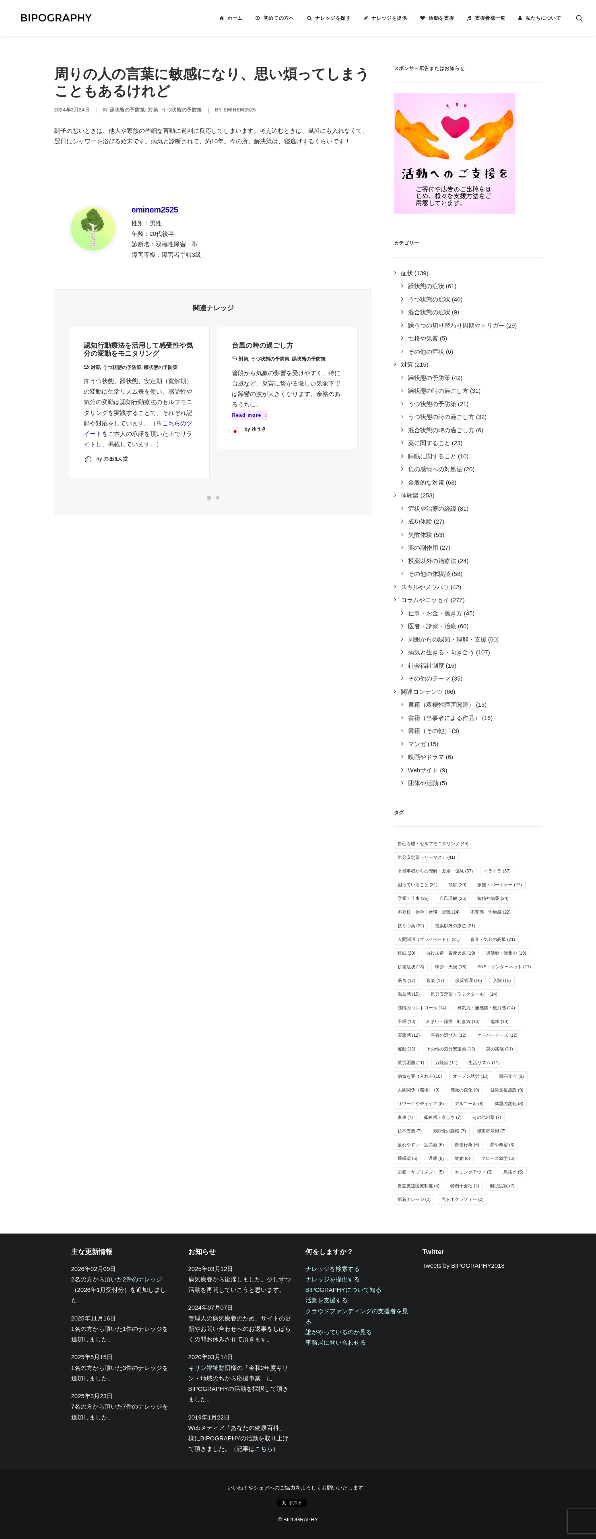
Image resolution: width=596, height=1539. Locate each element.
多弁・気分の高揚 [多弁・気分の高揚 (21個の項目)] (492, 939)
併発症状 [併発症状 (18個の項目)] (411, 966)
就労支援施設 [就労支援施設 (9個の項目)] (507, 1089)
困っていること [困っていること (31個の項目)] (418, 884)
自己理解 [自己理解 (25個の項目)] (452, 898)
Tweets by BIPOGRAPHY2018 (464, 1265)
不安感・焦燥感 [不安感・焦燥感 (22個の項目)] (490, 912)
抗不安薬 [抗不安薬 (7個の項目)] (410, 1130)
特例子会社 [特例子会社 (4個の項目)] (464, 1185)
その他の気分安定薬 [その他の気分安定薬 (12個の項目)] (450, 1048)
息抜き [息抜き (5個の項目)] (513, 1172)
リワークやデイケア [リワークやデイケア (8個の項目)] (421, 1103)
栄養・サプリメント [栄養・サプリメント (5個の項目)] (421, 1172)
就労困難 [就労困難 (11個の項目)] (411, 1062)
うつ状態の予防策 (181, 110)
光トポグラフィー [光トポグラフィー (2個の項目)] (462, 1199)
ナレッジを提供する (332, 1279)
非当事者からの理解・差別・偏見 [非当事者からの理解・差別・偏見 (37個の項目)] (435, 871)
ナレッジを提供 (389, 18)
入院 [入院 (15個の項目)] (502, 980)
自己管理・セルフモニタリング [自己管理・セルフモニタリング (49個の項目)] (433, 843)
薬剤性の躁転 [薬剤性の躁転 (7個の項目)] (449, 1130)
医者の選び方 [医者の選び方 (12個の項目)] (448, 1035)
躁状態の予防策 (127, 110)
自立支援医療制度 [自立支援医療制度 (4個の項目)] (419, 1185)
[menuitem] (231, 18)
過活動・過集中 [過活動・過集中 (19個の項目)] (506, 953)
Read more (249, 444)
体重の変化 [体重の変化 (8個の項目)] (509, 1103)
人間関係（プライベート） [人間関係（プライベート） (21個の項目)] (429, 939)
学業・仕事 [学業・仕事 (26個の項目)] (413, 898)
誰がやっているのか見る (338, 1332)
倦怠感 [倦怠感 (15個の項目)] (409, 994)
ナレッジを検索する (332, 1268)
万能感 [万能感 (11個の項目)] (446, 1062)
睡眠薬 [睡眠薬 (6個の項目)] (408, 1158)
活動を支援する (326, 1300)
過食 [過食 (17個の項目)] (407, 980)
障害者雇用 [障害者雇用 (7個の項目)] (491, 1130)
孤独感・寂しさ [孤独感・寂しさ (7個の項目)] (443, 1117)
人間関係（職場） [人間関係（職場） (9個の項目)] (419, 1089)
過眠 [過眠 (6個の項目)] (436, 1158)
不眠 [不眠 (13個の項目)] (407, 1021)
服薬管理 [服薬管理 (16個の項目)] (468, 980)
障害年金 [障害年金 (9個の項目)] (511, 1076)
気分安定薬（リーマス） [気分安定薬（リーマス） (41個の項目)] (427, 857)
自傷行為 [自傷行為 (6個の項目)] (467, 1144)
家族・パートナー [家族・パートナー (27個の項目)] (499, 884)
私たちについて (543, 18)
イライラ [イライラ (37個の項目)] (497, 871)
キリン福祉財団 (209, 1367)
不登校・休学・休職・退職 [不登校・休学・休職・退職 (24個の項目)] (429, 912)
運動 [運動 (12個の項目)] (407, 1048)
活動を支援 (441, 18)
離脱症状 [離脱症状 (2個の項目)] (502, 1185)
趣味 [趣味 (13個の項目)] (500, 1021)
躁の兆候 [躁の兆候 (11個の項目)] (499, 1048)
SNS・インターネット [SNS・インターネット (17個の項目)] (504, 966)
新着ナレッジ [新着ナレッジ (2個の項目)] (414, 1199)
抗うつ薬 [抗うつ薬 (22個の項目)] (411, 925)
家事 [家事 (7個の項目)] (405, 1117)
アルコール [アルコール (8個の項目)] (469, 1103)
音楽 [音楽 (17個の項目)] (435, 980)
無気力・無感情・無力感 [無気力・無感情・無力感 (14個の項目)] (486, 1007)
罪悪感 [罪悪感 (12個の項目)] (409, 1035)
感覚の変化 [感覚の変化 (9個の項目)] (464, 1089)
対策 (153, 110)
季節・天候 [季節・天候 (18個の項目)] (450, 966)
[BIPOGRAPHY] (49, 18)
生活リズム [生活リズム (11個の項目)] (484, 1062)
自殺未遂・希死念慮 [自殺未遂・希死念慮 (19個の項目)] (450, 953)
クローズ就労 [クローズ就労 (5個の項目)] (498, 1158)
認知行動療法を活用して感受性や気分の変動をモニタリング (138, 363)
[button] (579, 18)
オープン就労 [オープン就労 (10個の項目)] (471, 1076)
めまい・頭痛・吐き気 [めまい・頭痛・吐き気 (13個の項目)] (453, 1021)
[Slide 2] (217, 498)
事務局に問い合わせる (335, 1342)
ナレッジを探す (333, 18)
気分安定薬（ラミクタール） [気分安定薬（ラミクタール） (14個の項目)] (464, 994)
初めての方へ (279, 18)
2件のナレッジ (142, 1279)
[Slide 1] (208, 498)
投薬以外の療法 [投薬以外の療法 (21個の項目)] (455, 925)
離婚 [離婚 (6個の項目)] (462, 1158)
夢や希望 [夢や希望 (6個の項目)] (502, 1144)
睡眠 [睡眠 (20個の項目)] (407, 953)
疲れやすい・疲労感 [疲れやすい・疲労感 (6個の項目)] (421, 1144)
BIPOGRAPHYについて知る (343, 1289)
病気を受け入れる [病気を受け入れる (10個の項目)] (420, 1076)
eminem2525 (239, 110)
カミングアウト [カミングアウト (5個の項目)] (474, 1172)
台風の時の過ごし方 (262, 374)
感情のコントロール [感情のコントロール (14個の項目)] (422, 1007)
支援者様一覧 (490, 18)
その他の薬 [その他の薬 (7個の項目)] (486, 1117)
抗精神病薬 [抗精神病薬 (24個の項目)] (493, 898)
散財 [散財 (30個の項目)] (457, 884)
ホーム (235, 18)
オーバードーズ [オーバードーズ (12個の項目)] (497, 1035)
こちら (264, 1448)
